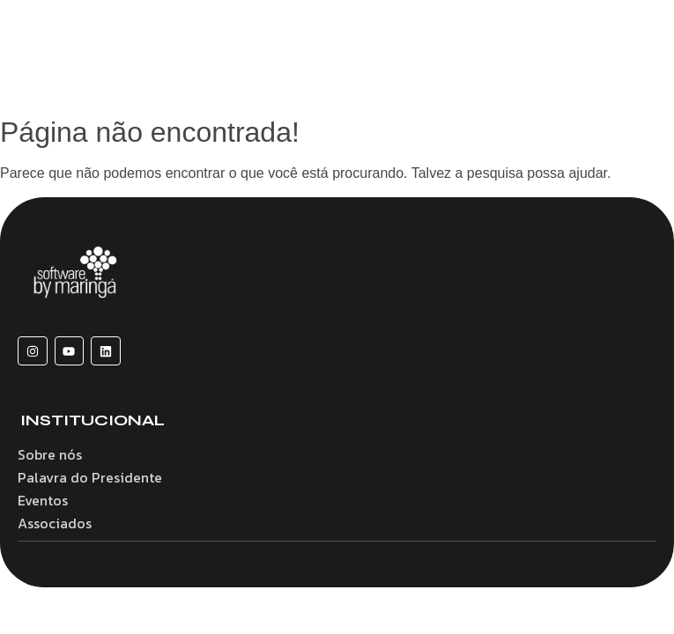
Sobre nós (50, 454)
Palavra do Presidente (90, 477)
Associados (55, 523)
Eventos (43, 500)
